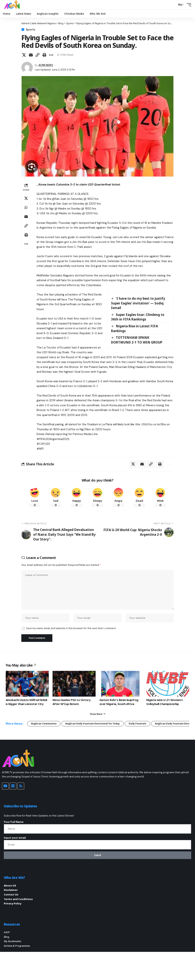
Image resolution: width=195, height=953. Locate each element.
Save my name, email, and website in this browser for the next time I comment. (71, 628)
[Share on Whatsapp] (26, 207)
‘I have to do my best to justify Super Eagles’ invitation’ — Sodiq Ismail (138, 303)
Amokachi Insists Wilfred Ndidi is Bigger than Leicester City (26, 702)
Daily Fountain (138, 724)
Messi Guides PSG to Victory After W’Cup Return (71, 702)
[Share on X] (24, 55)
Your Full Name (14, 822)
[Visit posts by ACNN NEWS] (27, 67)
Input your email (15, 838)
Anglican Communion (44, 724)
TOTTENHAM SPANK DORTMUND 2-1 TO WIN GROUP (136, 340)
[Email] (31, 55)
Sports (30, 29)
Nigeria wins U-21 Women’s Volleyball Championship (164, 702)
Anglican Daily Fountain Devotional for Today (93, 724)
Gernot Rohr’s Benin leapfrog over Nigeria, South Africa (118, 702)
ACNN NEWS (45, 65)
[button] (173, 5)
